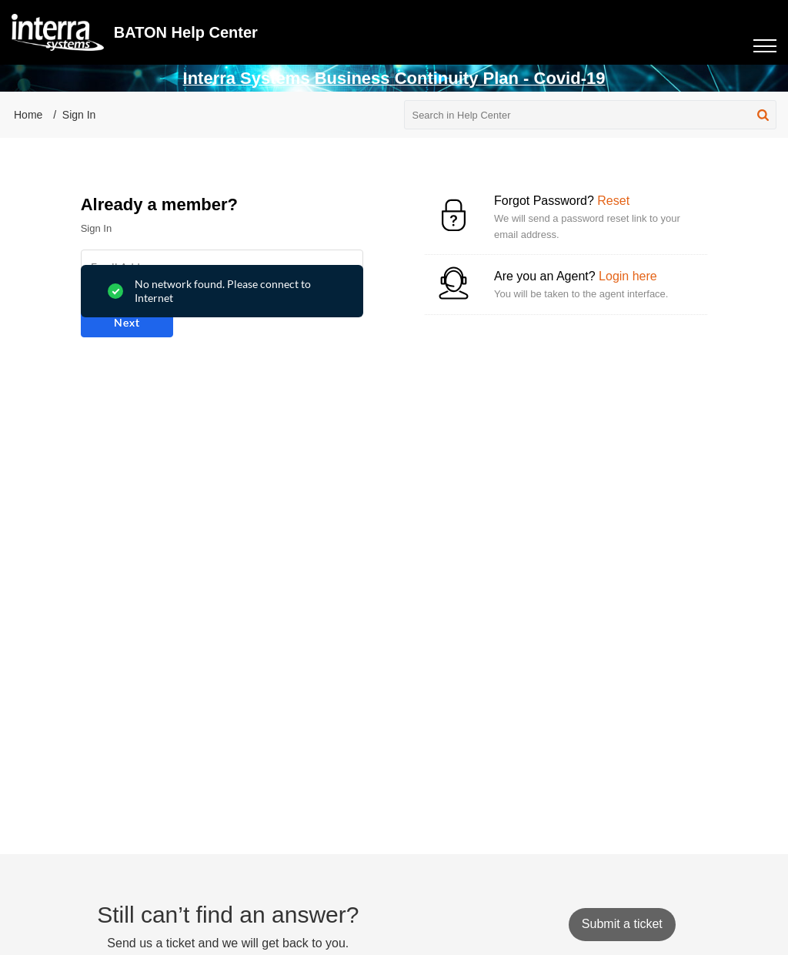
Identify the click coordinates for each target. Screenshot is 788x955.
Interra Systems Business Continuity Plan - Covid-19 (394, 78)
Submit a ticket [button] (622, 923)
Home (28, 115)
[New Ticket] (622, 923)
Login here (628, 276)
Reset (613, 200)
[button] (763, 115)
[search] (590, 114)
